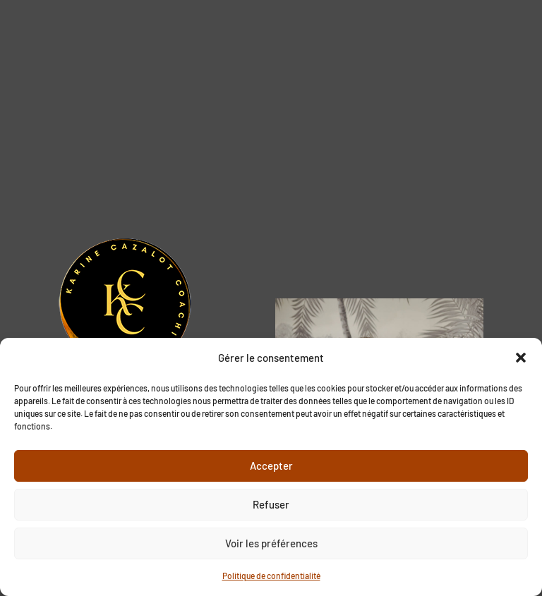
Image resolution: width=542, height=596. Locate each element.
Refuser (271, 504)
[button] (521, 358)
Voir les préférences (271, 543)
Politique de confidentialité (271, 575)
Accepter (271, 465)
